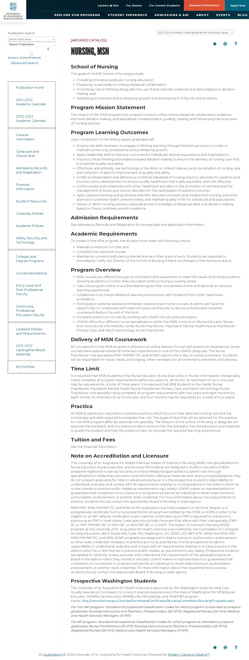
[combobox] (195, 32)
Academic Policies (29, 221)
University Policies (29, 209)
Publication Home (30, 83)
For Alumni (134, 5)
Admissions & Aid (172, 15)
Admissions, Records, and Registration (31, 166)
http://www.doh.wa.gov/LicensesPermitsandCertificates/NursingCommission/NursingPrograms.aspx (158, 601)
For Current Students (164, 5)
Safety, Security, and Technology (31, 236)
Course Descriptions (31, 268)
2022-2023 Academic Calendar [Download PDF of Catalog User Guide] (31, 114)
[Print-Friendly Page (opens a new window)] (225, 43)
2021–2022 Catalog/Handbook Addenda (31, 345)
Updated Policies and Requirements (30, 327)
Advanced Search (21, 58)
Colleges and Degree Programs (30, 254)
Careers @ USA (108, 5)
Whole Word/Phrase (24, 53)
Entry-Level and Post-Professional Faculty (29, 285)
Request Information (204, 5)
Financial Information (25, 182)
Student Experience (127, 15)
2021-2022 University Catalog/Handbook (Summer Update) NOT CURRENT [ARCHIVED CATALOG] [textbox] (196, 32)
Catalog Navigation (25, 72)
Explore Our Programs (77, 15)
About (202, 15)
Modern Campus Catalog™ (189, 654)
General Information (25, 132)
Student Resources (31, 196)
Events (223, 15)
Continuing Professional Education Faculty (30, 306)
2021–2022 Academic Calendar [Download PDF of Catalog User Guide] (31, 97)
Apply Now (237, 5)
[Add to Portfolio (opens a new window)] (214, 43)
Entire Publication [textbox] (20, 39)
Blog (243, 15)
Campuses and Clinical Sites (27, 149)
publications (52, 654)
